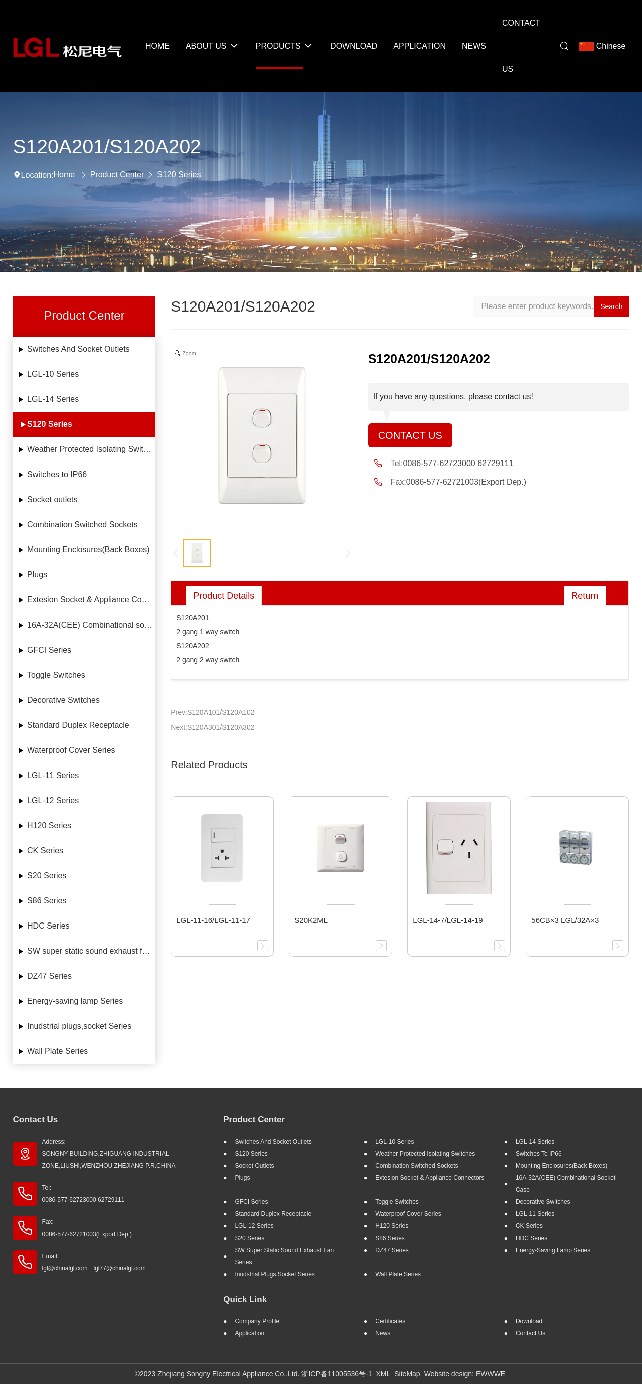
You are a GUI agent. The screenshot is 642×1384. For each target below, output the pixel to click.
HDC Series (48, 925)
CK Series (45, 850)
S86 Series (46, 900)
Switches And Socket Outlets (78, 349)
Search (611, 306)
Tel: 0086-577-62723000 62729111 (83, 1193)
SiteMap (407, 1374)
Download (529, 1321)
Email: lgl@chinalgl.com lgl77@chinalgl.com (94, 1262)
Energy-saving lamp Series (75, 1001)
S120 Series (179, 174)
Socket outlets (52, 499)
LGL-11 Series (53, 775)
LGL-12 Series (53, 800)
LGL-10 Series (53, 374)
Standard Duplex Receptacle (78, 725)
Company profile (257, 1321)
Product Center (117, 174)
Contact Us (410, 435)
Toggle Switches (56, 675)
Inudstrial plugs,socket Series (79, 1026)
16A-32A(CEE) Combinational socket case (91, 625)
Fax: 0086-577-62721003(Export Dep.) (87, 1228)
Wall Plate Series (57, 1051)
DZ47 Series (49, 976)
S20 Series (46, 875)
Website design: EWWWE (465, 1374)
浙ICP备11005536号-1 (336, 1374)
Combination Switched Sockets (82, 524)
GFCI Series (49, 650)
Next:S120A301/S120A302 (212, 727)
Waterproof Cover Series (71, 750)
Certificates (390, 1321)
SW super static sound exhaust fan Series (91, 951)
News (382, 1333)
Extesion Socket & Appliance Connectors (91, 599)
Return (584, 596)
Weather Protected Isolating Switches (91, 449)
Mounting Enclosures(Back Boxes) (88, 549)
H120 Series (49, 825)
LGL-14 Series (53, 399)
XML (383, 1374)
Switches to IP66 (57, 474)
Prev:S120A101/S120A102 (212, 712)
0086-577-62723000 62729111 (458, 463)
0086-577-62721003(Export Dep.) (466, 482)
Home (64, 174)
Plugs (37, 574)
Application (249, 1333)
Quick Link (245, 1299)
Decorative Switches (63, 700)
